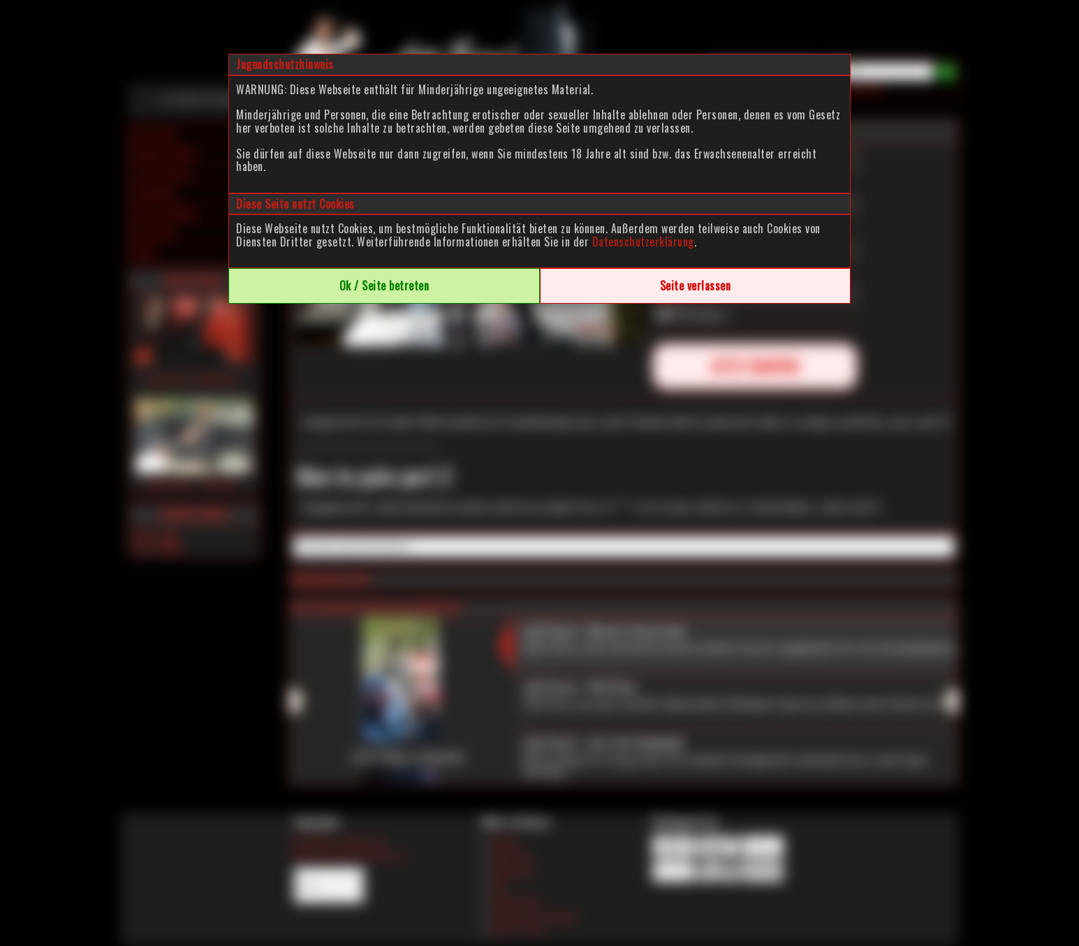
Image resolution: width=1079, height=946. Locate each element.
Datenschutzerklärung (643, 241)
